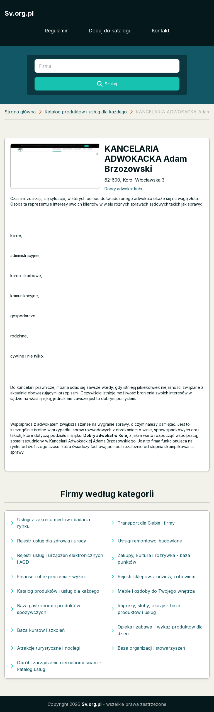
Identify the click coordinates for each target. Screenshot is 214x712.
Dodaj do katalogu (110, 31)
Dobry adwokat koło (123, 188)
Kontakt (160, 31)
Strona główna (20, 112)
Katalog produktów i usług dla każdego (86, 112)
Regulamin (57, 31)
